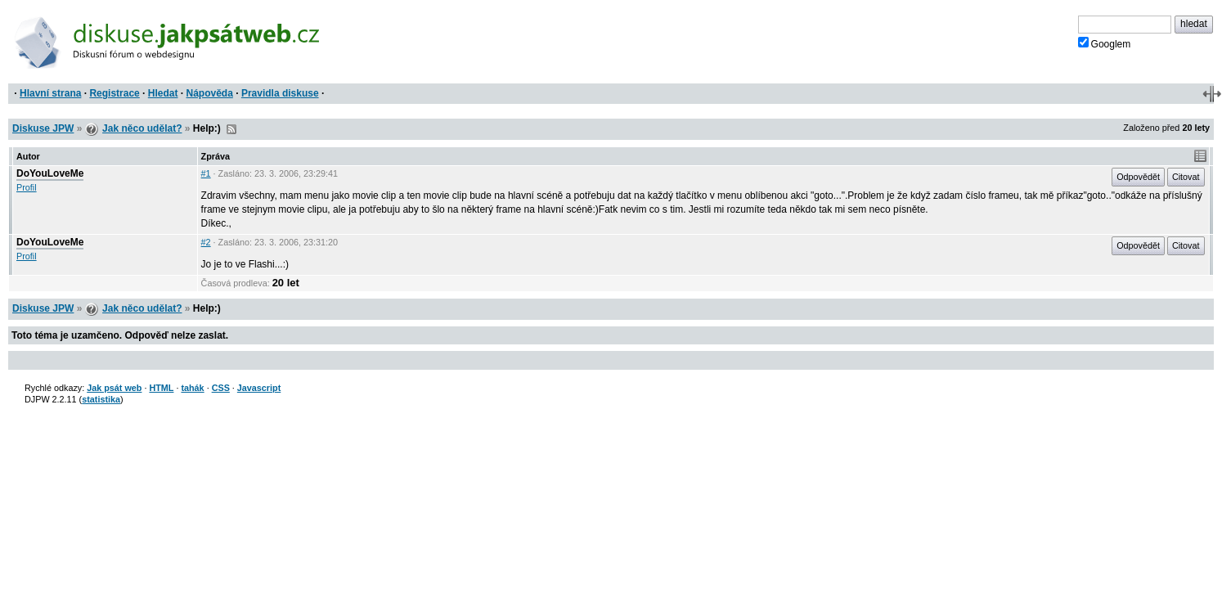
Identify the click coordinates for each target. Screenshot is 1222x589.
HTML (161, 388)
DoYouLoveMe (49, 173)
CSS (221, 388)
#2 (206, 242)
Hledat (163, 93)
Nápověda (209, 93)
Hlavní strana (50, 93)
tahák (192, 388)
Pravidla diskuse (280, 93)
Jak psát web (114, 388)
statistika (101, 399)
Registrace (114, 93)
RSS (231, 129)
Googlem (1104, 43)
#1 (206, 173)
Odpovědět (1138, 177)
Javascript (259, 388)
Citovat (1186, 177)
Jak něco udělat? (142, 128)
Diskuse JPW (43, 128)
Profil (26, 187)
